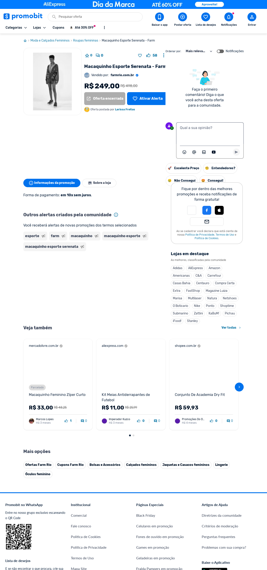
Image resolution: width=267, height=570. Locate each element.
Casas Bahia (136, 283)
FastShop (147, 291)
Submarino (135, 313)
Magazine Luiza (171, 291)
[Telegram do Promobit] (257, 516)
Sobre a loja (99, 183)
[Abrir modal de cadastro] (251, 20)
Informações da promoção (52, 183)
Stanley (146, 321)
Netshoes (184, 298)
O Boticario (135, 306)
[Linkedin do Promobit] (245, 516)
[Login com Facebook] (161, 210)
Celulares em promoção (154, 434)
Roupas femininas (87, 40)
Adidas (132, 268)
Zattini (152, 313)
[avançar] (239, 341)
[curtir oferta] (151, 55)
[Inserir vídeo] (213, 152)
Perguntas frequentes (218, 445)
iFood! (131, 321)
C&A (153, 276)
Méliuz (76, 525)
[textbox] (210, 133)
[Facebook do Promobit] (208, 516)
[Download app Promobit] (159, 20)
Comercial (79, 424)
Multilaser (149, 298)
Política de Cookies (161, 238)
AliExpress (150, 268)
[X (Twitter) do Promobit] (220, 516)
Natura (166, 298)
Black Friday (145, 424)
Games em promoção (152, 456)
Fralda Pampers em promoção (159, 477)
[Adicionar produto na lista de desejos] (139, 55)
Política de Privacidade (154, 234)
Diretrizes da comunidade (221, 424)
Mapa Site (79, 477)
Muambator (80, 546)
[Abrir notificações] (228, 20)
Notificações (235, 51)
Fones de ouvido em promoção (160, 445)
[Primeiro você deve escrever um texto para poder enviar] (236, 152)
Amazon (169, 268)
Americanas (135, 276)
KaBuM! (168, 313)
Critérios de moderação (220, 434)
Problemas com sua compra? (224, 456)
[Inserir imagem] (203, 152)
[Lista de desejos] (147, 98)
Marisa (132, 298)
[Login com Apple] (173, 210)
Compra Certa (179, 283)
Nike (151, 306)
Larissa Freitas (125, 109)
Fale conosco (81, 434)
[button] (146, 210)
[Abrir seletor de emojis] (184, 152)
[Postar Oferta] (182, 20)
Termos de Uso (179, 234)
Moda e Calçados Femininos (51, 40)
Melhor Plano (81, 514)
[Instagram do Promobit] (233, 516)
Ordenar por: (173, 51)
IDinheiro (78, 504)
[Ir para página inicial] (26, 40)
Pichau (184, 313)
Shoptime (181, 306)
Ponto (164, 306)
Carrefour (168, 276)
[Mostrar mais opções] (104, 27)
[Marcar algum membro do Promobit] (194, 152)
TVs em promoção (150, 488)
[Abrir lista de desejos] (205, 20)
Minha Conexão (83, 536)
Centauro (157, 283)
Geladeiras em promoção (155, 466)
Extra (131, 291)
